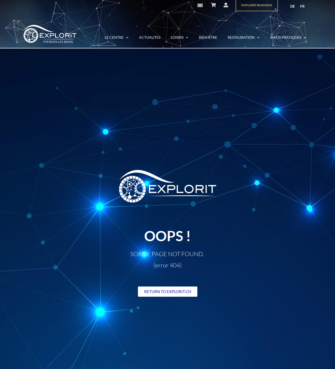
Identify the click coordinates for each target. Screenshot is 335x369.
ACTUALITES (149, 37)
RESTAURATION (244, 38)
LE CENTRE (117, 38)
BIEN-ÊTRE (208, 37)
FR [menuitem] (302, 6)
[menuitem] (293, 6)
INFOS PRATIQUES (288, 38)
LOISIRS (179, 38)
